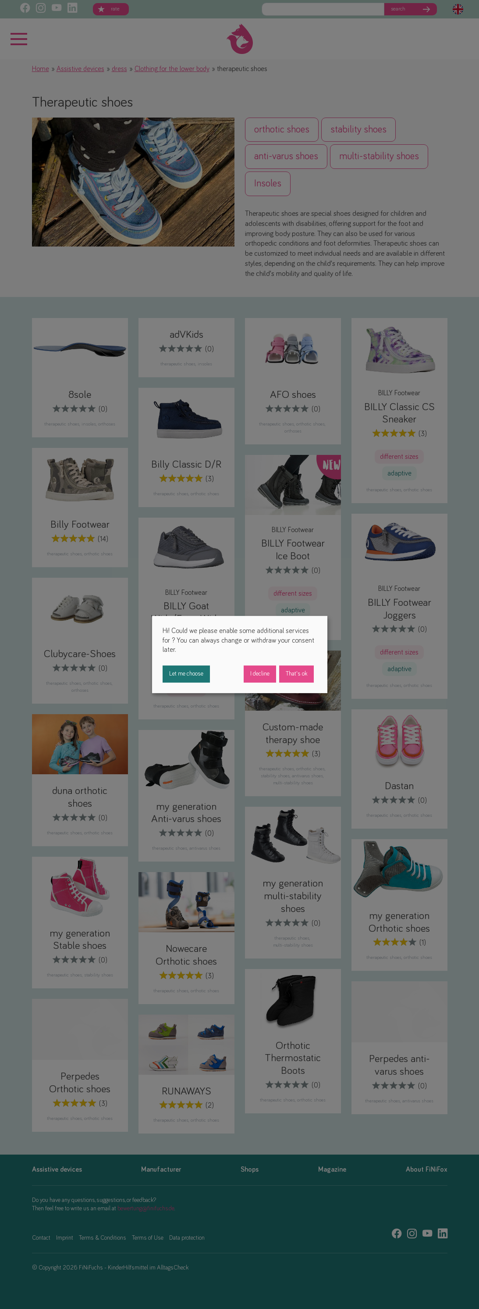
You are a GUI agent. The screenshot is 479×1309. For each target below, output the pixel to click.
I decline (260, 674)
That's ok (296, 674)
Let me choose (186, 674)
